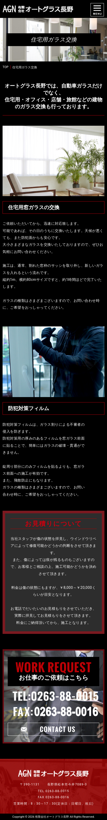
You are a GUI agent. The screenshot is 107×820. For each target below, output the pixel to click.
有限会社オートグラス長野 (52, 816)
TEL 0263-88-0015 (53, 791)
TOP (5, 67)
